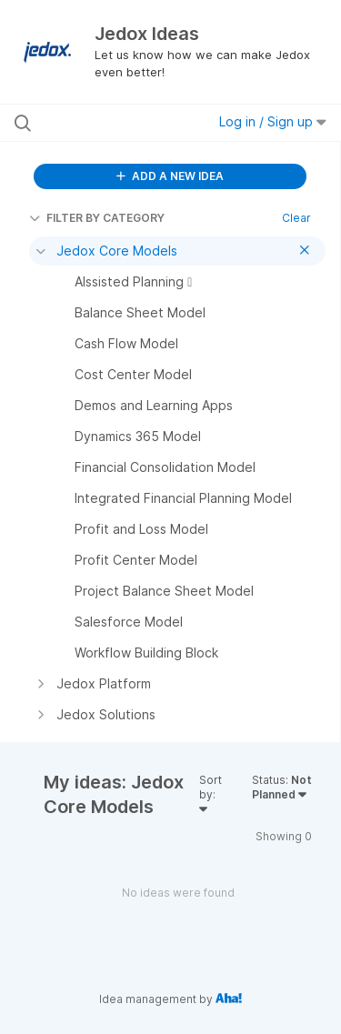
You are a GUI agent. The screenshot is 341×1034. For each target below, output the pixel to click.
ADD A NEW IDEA (170, 176)
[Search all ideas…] (108, 123)
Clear (296, 218)
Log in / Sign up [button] (272, 121)
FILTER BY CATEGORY (97, 218)
